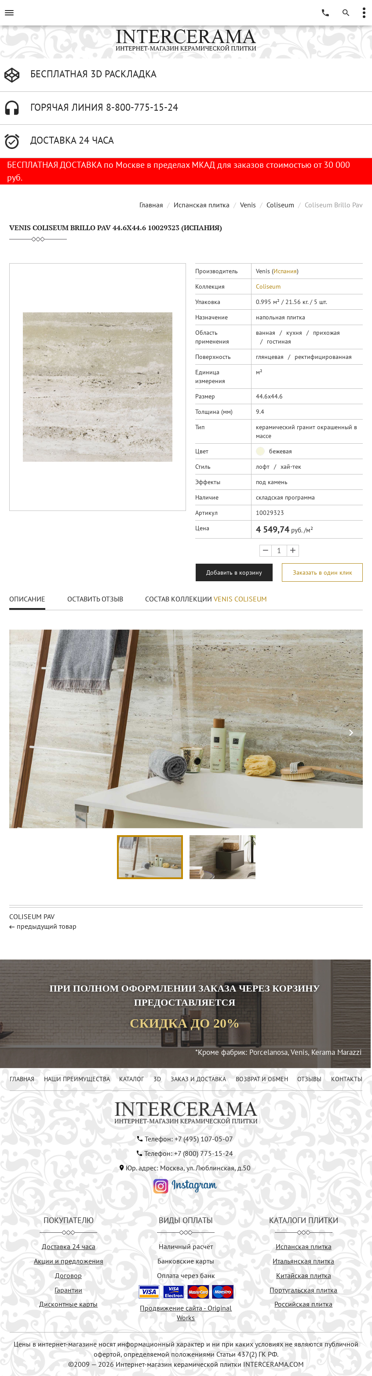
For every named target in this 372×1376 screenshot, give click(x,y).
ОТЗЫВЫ (309, 1079)
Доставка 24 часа (68, 1246)
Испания (285, 271)
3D (157, 1079)
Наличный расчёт (186, 1246)
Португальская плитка (303, 1289)
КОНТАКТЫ (346, 1079)
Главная (151, 204)
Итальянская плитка (303, 1261)
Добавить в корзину (234, 572)
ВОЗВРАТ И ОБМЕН (262, 1079)
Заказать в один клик (322, 572)
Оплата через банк (186, 1275)
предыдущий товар (47, 926)
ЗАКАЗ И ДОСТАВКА (198, 1079)
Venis (248, 204)
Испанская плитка (202, 204)
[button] (351, 733)
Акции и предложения (68, 1261)
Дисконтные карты (68, 1304)
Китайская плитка (303, 1275)
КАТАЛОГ (131, 1079)
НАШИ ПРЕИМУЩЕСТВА (77, 1079)
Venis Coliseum (240, 598)
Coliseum (280, 204)
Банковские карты (185, 1261)
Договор (68, 1275)
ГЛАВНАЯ (22, 1079)
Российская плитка (303, 1304)
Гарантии (68, 1289)
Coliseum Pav (32, 916)
